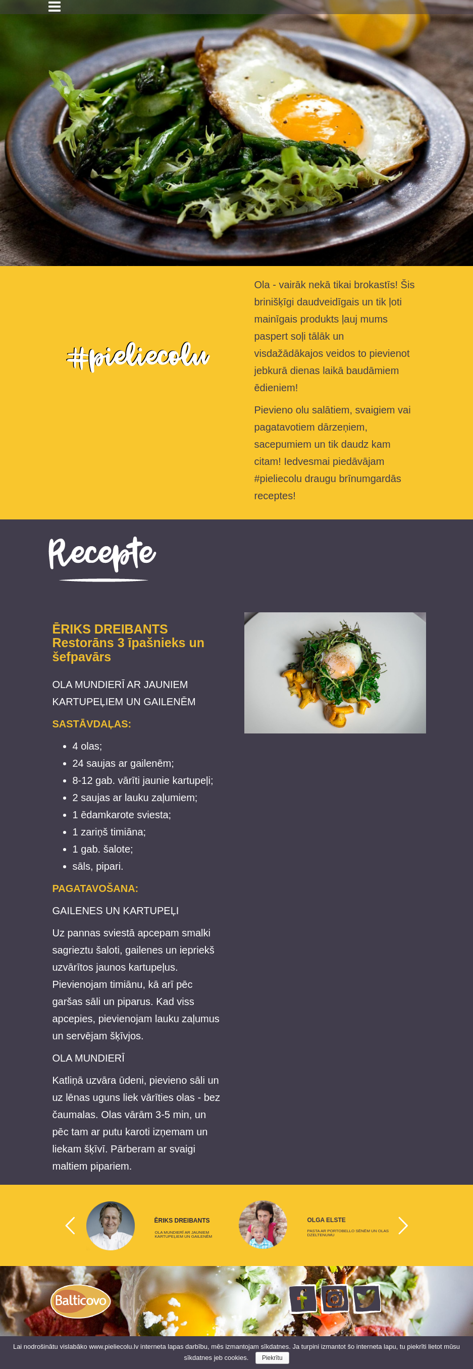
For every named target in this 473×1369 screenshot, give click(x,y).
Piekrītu (272, 1357)
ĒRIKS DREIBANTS (182, 1221)
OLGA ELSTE (326, 1220)
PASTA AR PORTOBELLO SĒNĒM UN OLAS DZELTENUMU (348, 1233)
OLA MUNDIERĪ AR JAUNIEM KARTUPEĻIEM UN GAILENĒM (184, 1235)
